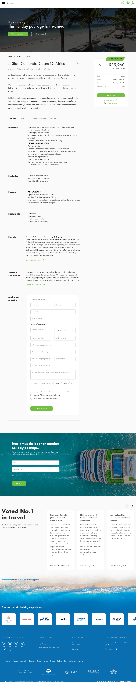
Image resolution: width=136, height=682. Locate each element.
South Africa (72, 651)
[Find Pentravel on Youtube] (10, 633)
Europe (39, 651)
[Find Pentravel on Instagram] (22, 633)
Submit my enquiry (42, 475)
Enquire (53, 185)
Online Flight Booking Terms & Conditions (24, 671)
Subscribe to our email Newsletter (44, 465)
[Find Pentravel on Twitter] (16, 633)
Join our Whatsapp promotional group (45, 462)
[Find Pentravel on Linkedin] (10, 639)
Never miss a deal (41, 104)
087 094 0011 (112, 174)
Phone (55, 450)
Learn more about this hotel (35, 327)
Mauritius (7, 651)
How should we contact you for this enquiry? (40, 451)
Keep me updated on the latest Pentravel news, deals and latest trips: (52, 459)
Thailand (59, 651)
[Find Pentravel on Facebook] (4, 633)
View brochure (109, 639)
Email (64, 450)
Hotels (23, 185)
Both (71, 450)
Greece (52, 651)
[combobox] (32, 419)
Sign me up (19, 550)
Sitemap (62, 671)
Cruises (80, 651)
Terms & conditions (39, 185)
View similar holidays (18, 104)
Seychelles (23, 651)
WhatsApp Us (111, 166)
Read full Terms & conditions (35, 351)
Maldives (15, 651)
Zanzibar (32, 651)
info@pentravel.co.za (45, 632)
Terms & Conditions (9, 671)
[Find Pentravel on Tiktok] (4, 639)
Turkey (46, 651)
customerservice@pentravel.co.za (49, 637)
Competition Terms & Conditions (43, 671)
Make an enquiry (110, 170)
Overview (12, 185)
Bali (65, 651)
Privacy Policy (56, 671)
